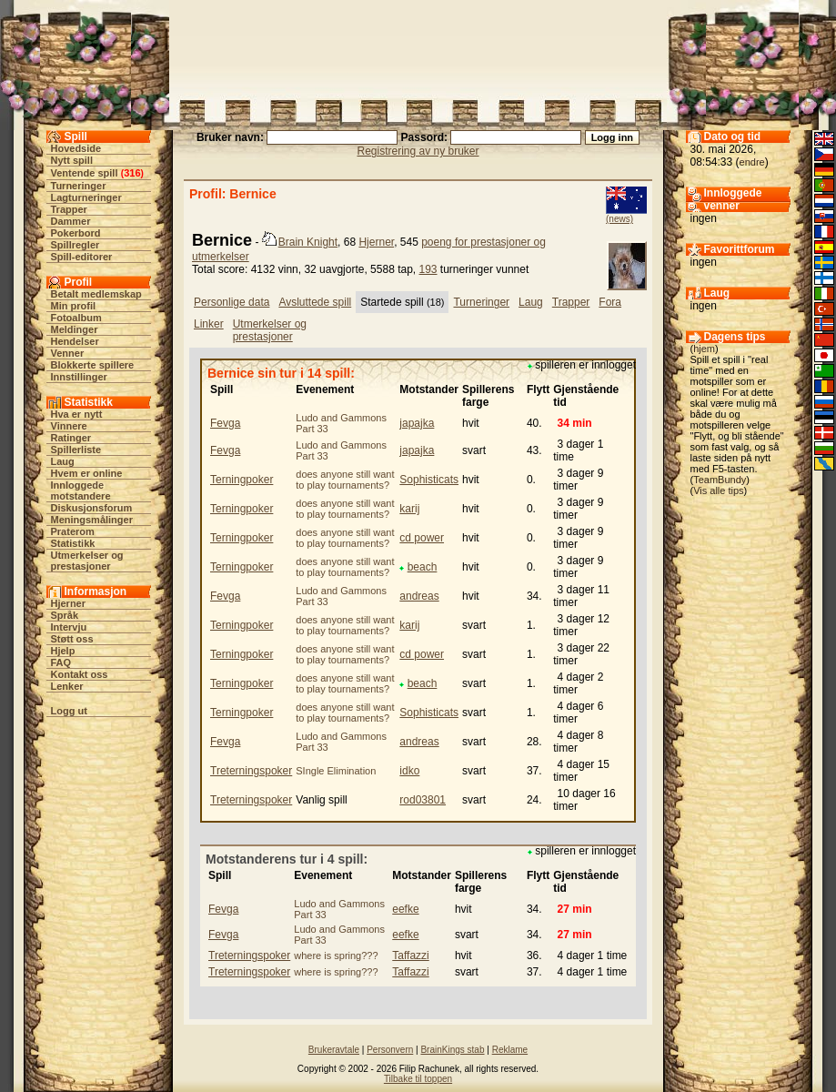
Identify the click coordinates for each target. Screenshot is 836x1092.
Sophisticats (428, 479)
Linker (209, 324)
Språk (65, 615)
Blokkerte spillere (93, 364)
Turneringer (78, 185)
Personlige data (231, 302)
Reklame (510, 1050)
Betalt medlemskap (96, 293)
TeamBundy (719, 479)
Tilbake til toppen (418, 1079)
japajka (416, 423)
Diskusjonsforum (92, 507)
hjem (704, 348)
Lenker (67, 686)
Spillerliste (76, 449)
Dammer (71, 221)
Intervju (69, 627)
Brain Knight (307, 242)
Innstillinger (79, 376)
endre (752, 162)
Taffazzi (410, 955)
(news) (619, 219)
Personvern (390, 1050)
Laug (63, 461)
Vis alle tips (718, 490)
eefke (405, 909)
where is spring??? (336, 955)
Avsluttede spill (314, 302)
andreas (418, 596)
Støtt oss (72, 638)
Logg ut (69, 710)
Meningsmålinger (92, 519)
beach (423, 567)
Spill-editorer (82, 256)
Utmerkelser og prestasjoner (87, 560)
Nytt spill (72, 160)
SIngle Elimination (336, 770)
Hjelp (63, 650)
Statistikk (73, 543)
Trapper (69, 209)
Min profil (73, 305)
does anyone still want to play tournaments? (345, 479)
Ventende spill (84, 172)
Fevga (225, 423)
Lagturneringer (86, 197)
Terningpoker (241, 479)
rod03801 (422, 800)
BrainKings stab (452, 1050)
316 (132, 172)
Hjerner (68, 603)
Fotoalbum (76, 317)
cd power (421, 537)
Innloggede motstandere (81, 490)
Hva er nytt (77, 414)
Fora (610, 302)
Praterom (73, 531)
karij (409, 508)
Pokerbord (76, 233)
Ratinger (71, 437)
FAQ (61, 662)
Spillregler (75, 244)
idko (409, 770)
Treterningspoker (251, 770)
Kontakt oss (79, 674)
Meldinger (74, 329)
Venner (68, 353)
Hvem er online (87, 473)
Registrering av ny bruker (417, 151)
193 (428, 269)
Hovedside (76, 148)
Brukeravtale (333, 1050)
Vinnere (69, 425)
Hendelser (75, 341)
